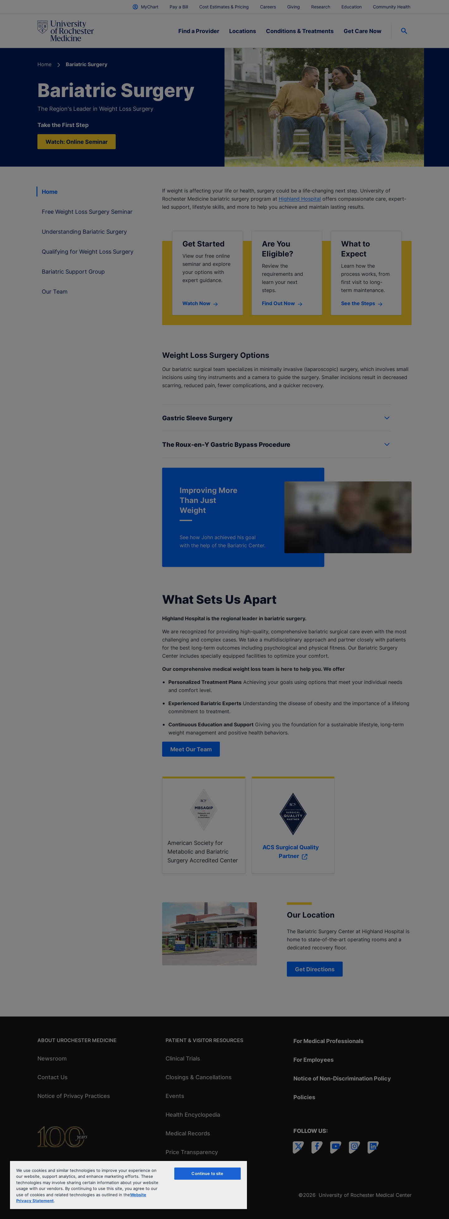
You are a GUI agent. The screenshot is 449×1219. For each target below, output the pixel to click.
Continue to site (207, 1173)
